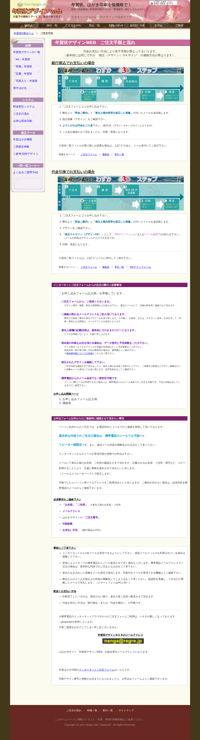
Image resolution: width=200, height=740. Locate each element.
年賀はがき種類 (22, 139)
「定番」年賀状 (22, 73)
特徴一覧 (92, 710)
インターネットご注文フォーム (96, 669)
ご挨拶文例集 (21, 146)
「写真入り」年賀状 (25, 80)
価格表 (105, 154)
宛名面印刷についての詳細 (79, 353)
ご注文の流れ (21, 113)
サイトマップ (126, 710)
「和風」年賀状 (22, 66)
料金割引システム (24, 106)
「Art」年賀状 (21, 59)
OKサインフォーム (140, 267)
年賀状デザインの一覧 (26, 52)
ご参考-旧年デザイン (25, 153)
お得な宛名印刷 (22, 120)
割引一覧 (119, 154)
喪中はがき (20, 87)
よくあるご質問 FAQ (25, 172)
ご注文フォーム (89, 154)
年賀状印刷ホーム (24, 33)
